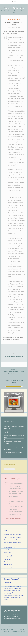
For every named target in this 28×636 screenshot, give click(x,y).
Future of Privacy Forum (9, 547)
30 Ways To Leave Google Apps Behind (12, 534)
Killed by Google (7, 559)
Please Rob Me (7, 561)
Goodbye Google (7, 549)
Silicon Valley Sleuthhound (14, 356)
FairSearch (6, 544)
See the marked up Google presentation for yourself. (14, 597)
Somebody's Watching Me (15, 518)
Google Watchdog (14, 7)
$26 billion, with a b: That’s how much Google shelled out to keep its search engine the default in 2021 (14, 447)
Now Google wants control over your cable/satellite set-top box (14, 371)
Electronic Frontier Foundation (11, 539)
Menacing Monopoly (14, 19)
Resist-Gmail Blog (8, 564)
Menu (14, 2)
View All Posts (14, 359)
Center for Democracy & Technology (12, 537)
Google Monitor (7, 552)
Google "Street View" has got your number (14, 380)
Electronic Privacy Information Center (13, 542)
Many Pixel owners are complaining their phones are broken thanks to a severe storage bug (13, 441)
